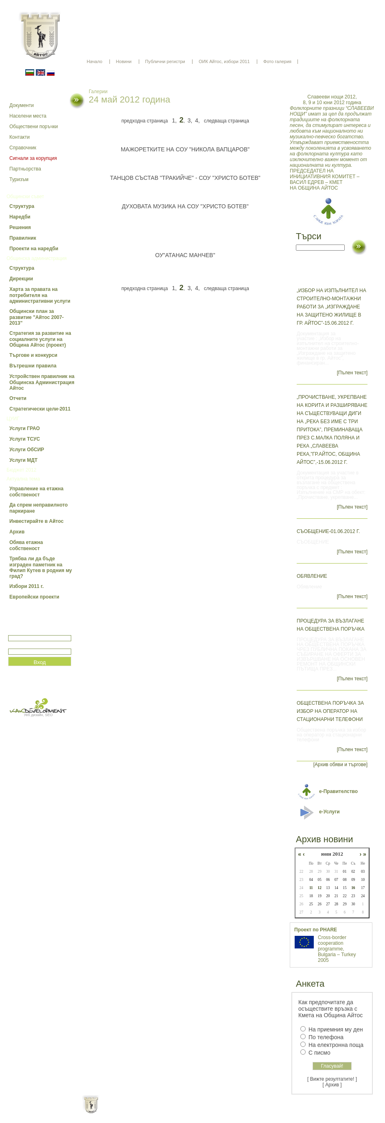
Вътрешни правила (33, 366)
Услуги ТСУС (24, 439)
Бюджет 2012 (21, 470)
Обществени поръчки (33, 126)
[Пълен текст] (352, 372)
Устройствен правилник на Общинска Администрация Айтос (41, 382)
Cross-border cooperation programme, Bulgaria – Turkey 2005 (337, 949)
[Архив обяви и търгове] (340, 764)
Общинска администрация (37, 258)
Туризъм (18, 179)
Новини (123, 61)
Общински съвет (25, 196)
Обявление (312, 576)
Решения (20, 227)
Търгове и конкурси (33, 355)
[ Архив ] (332, 1085)
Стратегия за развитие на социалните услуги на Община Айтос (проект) (40, 339)
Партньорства (25, 169)
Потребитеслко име (31, 632)
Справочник (22, 148)
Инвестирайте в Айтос (36, 521)
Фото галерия (277, 61)
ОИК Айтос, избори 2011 (224, 61)
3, (190, 120)
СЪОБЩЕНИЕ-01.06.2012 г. (328, 531)
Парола (17, 645)
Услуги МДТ (23, 460)
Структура (21, 206)
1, (174, 120)
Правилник (22, 238)
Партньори (199, 1110)
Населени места (27, 116)
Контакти (19, 137)
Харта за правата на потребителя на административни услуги (39, 295)
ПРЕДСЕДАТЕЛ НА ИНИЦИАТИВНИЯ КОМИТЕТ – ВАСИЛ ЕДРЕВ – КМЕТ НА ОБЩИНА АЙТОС (332, 142)
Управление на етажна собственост (36, 492)
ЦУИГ (13, 419)
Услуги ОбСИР (26, 449)
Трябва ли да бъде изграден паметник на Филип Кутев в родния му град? (40, 567)
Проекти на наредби (33, 248)
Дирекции (21, 279)
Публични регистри (165, 61)
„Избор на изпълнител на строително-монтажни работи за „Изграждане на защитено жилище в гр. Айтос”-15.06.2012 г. (331, 307)
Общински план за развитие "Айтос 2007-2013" (36, 317)
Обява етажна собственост (26, 545)
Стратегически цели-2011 (39, 409)
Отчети (17, 398)
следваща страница (226, 121)
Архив (16, 532)
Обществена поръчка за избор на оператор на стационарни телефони (330, 711)
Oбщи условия (160, 1110)
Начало (94, 61)
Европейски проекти (34, 597)
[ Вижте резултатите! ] (332, 1079)
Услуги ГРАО (24, 428)
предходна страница (144, 121)
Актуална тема (23, 479)
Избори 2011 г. (26, 586)
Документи (21, 105)
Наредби (20, 217)
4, (197, 120)
